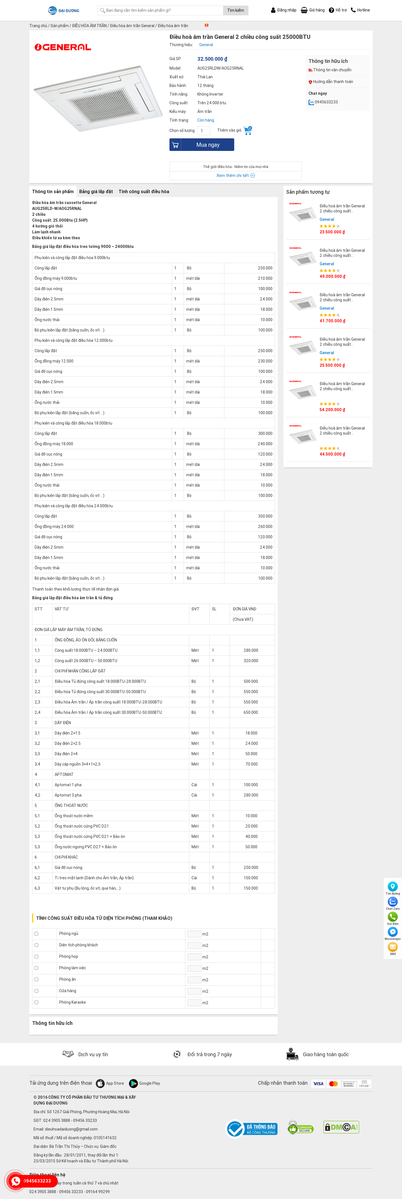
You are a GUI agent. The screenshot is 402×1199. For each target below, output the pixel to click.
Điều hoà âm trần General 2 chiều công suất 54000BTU (342, 388)
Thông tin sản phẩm (53, 191)
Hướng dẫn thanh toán (330, 81)
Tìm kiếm (235, 10)
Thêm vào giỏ (234, 130)
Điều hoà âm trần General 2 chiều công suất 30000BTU (342, 299)
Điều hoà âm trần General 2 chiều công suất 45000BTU (342, 255)
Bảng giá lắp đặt (96, 191)
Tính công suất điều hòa (144, 191)
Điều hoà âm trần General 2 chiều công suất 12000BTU (342, 211)
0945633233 (323, 102)
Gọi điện (393, 919)
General (327, 219)
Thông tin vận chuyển (329, 69)
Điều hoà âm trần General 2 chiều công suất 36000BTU (342, 433)
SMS (393, 949)
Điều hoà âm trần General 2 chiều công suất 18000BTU (342, 344)
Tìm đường (393, 888)
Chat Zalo (393, 904)
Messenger (393, 934)
